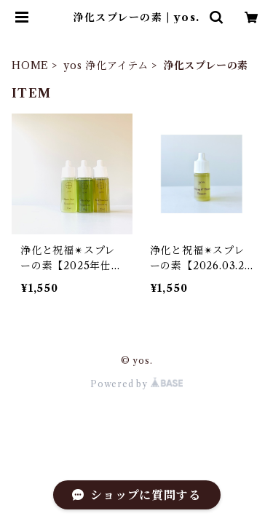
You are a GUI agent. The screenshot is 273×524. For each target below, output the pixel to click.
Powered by (136, 383)
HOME (30, 65)
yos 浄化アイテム (106, 65)
